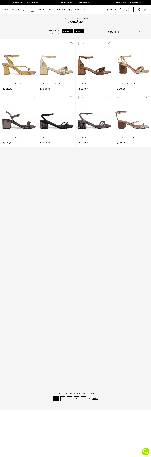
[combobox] (103, 9)
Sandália (78, 18)
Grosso (85, 18)
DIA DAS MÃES (32, 10)
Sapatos (71, 18)
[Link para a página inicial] (65, 18)
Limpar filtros (55, 33)
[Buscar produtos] (107, 10)
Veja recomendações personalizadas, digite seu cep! (121, 9)
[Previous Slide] (1, 2)
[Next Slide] (150, 2)
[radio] (19, 32)
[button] (146, 452)
